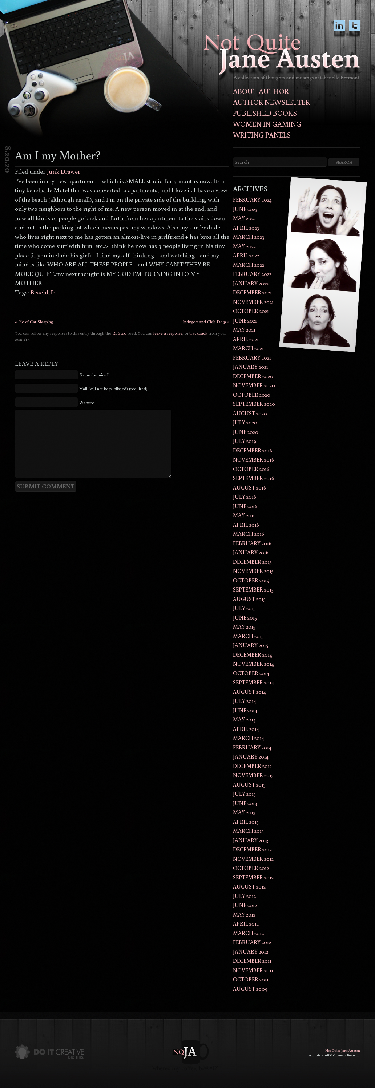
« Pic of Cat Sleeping (34, 321)
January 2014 (251, 756)
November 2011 (253, 970)
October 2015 (251, 580)
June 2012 (245, 905)
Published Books (265, 113)
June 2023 (245, 209)
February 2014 (252, 747)
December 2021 (252, 292)
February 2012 (252, 942)
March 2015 (248, 636)
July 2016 (244, 496)
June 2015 (245, 617)
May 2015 (244, 626)
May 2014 (244, 719)
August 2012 (249, 886)
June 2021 (245, 320)
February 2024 (252, 199)
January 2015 (250, 645)
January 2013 (250, 840)
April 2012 (246, 923)
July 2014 (244, 700)
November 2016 (253, 459)
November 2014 (253, 663)
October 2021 (251, 311)
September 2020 (254, 403)
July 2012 (244, 896)
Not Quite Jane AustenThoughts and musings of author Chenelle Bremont (282, 57)
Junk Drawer (63, 171)
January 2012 (250, 951)
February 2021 (252, 357)
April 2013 (246, 821)
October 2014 (251, 673)
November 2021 (253, 301)
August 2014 (249, 691)
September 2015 (253, 589)
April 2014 (246, 728)
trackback (198, 333)
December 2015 (252, 561)
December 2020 (253, 376)
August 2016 (249, 487)
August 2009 (250, 988)
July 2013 (244, 793)
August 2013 (249, 784)
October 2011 (251, 979)
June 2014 (245, 710)
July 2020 (245, 422)
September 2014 (253, 682)
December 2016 (252, 450)
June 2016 (245, 506)
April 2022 (246, 255)
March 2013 (248, 830)
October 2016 (251, 469)
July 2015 (244, 608)
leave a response (167, 333)
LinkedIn (339, 29)
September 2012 (253, 877)
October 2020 (251, 394)
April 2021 (246, 339)
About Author (261, 91)
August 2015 (249, 599)
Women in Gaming (267, 123)
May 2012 (244, 914)
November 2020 (254, 385)
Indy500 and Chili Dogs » (206, 321)
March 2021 (248, 348)
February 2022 (252, 273)
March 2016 (248, 533)
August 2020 (250, 413)
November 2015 (253, 570)
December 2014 (252, 654)
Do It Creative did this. (49, 1051)
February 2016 (252, 543)
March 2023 (248, 236)
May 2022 (244, 246)
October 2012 (251, 868)
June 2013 (245, 803)
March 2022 (248, 264)
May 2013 (244, 812)
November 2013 (253, 775)
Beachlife (43, 292)
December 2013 (252, 766)
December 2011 (252, 960)
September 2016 (253, 478)
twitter (354, 29)
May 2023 (244, 218)
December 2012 (252, 849)
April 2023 (246, 227)
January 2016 (251, 552)
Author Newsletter (271, 102)
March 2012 (248, 933)
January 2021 (250, 366)
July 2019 (244, 441)
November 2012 (253, 858)
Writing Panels (262, 134)
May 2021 (244, 329)
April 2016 (246, 524)
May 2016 (244, 515)
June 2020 (245, 431)
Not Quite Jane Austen (342, 1050)
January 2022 (251, 283)
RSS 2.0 (119, 333)
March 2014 (248, 738)
